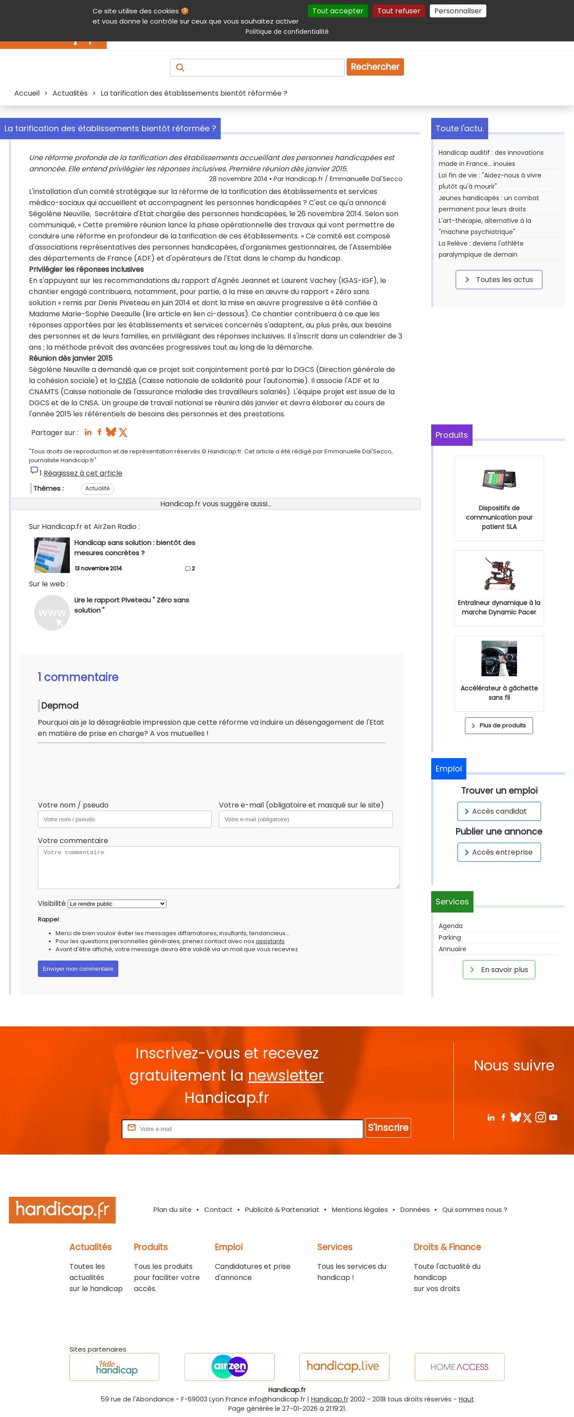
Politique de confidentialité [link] (287, 31)
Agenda (451, 925)
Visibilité (52, 903)
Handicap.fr (329, 1399)
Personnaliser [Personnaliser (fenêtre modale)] (458, 11)
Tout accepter (338, 11)
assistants (270, 941)
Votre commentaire (73, 841)
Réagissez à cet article (83, 473)
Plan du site (173, 1209)
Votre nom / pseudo (73, 805)
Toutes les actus (497, 279)
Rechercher (375, 67)
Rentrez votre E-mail (84, 1128)
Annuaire (452, 949)
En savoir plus (497, 969)
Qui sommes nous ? (474, 1209)
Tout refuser (398, 11)
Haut (466, 1399)
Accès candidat (494, 811)
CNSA (127, 380)
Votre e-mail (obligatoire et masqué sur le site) (301, 805)
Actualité (97, 488)
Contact (218, 1209)
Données (415, 1209)
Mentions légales (360, 1209)
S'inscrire (388, 1127)
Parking (450, 937)
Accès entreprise (497, 852)
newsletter (286, 1075)
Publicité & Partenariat (282, 1209)
